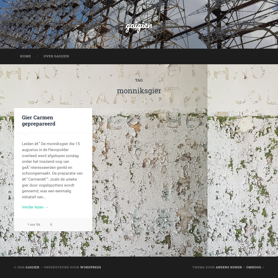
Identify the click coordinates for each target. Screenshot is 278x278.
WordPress (90, 267)
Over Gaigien (56, 56)
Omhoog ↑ (255, 267)
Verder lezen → (35, 207)
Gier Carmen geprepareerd (38, 120)
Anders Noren (229, 267)
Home (25, 56)
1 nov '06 (33, 225)
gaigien (139, 24)
